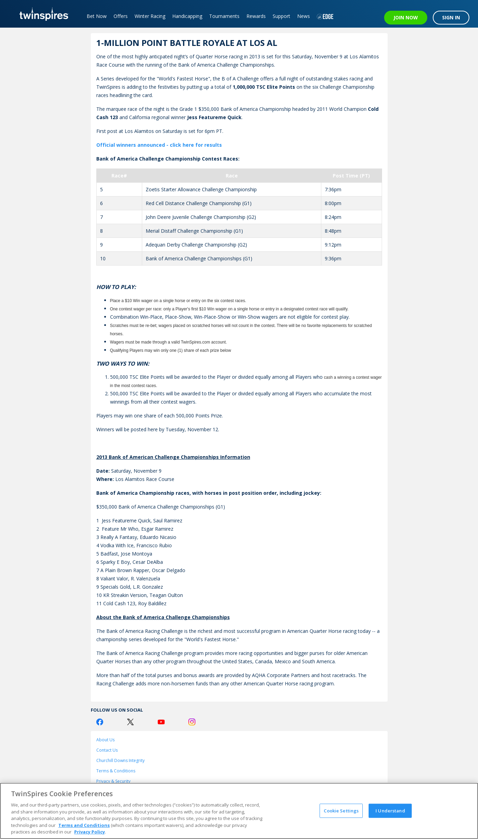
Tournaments (224, 16)
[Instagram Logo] (191, 722)
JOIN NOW (405, 17)
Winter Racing (150, 16)
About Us (105, 740)
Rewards (256, 16)
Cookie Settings (341, 810)
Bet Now (97, 16)
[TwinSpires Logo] (41, 14)
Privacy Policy (89, 832)
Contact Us (107, 750)
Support (281, 16)
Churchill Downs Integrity (120, 760)
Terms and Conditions (84, 825)
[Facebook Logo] (99, 722)
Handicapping (187, 16)
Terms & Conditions (115, 771)
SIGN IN (451, 17)
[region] (239, 811)
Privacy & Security (113, 781)
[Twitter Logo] (130, 722)
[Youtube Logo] (161, 722)
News (303, 16)
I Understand (390, 810)
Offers (121, 16)
